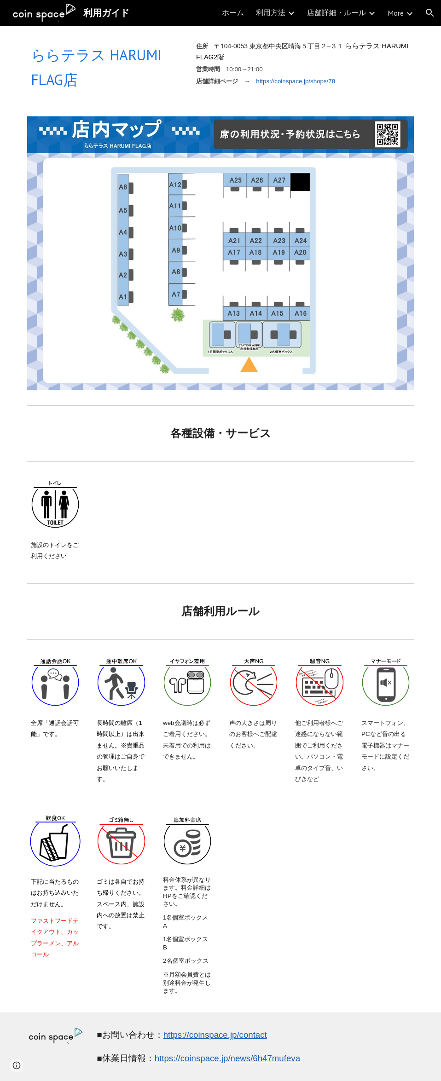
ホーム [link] (233, 12)
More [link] (396, 12)
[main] (105, 65)
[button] (430, 13)
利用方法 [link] (270, 12)
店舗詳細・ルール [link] (336, 12)
